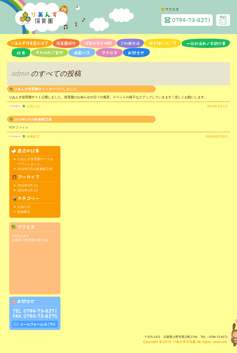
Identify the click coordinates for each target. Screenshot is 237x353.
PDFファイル (18, 127)
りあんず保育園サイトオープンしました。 (47, 89)
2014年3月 (25, 185)
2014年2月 (25, 190)
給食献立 (33, 136)
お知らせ (33, 106)
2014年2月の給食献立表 (33, 119)
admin (21, 73)
